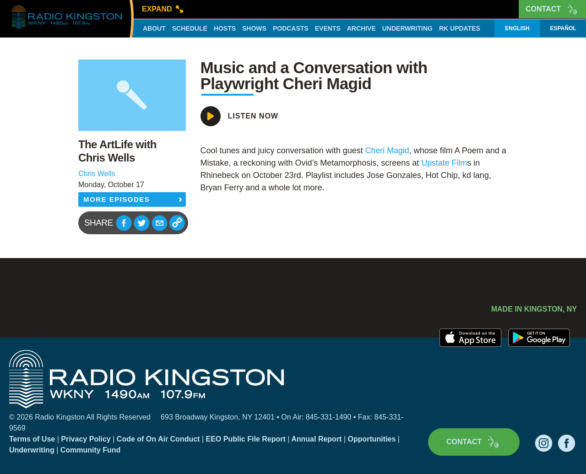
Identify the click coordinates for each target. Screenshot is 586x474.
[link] (387, 150)
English (517, 28)
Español (563, 28)
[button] (124, 223)
